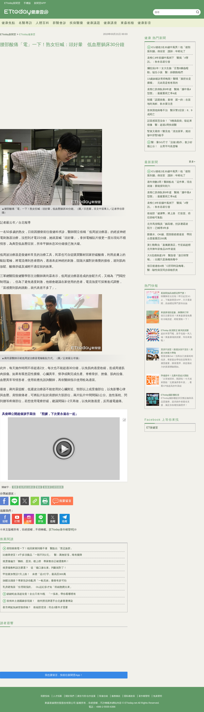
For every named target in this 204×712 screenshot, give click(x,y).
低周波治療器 (27, 487)
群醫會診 (59, 23)
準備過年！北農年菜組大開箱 (175, 375)
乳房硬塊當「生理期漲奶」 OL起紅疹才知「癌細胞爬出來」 (37, 586)
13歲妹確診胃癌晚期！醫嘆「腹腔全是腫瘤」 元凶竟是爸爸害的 (169, 80)
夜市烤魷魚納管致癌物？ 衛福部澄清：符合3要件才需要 (35, 607)
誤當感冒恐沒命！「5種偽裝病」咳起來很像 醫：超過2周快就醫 (169, 122)
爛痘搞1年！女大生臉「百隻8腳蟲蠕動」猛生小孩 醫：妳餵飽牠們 (167, 70)
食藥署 (47, 487)
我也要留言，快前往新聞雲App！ (64, 675)
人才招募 (57, 696)
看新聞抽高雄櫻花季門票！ (173, 293)
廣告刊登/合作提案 (86, 696)
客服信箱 (103, 696)
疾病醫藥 (76, 23)
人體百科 (42, 23)
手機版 (27, 3)
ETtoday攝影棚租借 (170, 395)
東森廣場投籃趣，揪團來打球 (175, 312)
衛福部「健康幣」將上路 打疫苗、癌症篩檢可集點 (169, 215)
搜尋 (198, 12)
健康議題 (93, 23)
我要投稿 (45, 696)
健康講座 (110, 23)
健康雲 (26, 12)
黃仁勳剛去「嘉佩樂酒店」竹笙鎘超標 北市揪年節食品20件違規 (170, 246)
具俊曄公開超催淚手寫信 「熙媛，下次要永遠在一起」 (40, 414)
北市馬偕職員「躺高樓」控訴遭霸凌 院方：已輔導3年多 (169, 225)
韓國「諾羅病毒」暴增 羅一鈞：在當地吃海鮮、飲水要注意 (169, 101)
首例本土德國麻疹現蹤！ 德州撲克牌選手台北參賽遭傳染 (38, 601)
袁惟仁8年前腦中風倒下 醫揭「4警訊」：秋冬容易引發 (167, 59)
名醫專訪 (25, 23)
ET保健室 (152, 427)
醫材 (39, 487)
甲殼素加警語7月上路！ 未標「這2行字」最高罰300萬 (34, 574)
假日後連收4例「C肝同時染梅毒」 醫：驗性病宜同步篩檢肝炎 (168, 267)
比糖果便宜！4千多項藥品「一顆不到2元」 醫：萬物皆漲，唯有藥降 (42, 554)
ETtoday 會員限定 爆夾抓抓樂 (175, 330)
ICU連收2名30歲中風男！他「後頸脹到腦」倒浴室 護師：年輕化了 (168, 49)
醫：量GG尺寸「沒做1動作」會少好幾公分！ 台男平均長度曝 (169, 144)
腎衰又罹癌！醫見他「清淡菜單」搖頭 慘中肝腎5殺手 (170, 133)
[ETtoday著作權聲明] (61, 529)
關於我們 (69, 696)
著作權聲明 (144, 696)
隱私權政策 (129, 696)
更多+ (192, 161)
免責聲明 (157, 696)
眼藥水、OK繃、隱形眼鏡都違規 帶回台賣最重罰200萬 (169, 236)
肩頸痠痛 (58, 487)
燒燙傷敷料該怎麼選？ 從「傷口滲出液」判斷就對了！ (34, 567)
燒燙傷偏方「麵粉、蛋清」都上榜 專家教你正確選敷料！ (36, 561)
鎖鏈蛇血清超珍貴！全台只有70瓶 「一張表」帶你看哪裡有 (39, 594)
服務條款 (116, 696)
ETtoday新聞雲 (12, 3)
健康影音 (144, 23)
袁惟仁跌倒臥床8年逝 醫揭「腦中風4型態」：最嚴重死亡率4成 (169, 91)
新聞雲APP (40, 3)
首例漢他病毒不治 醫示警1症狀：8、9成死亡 (169, 112)
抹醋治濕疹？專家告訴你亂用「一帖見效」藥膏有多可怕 (34, 580)
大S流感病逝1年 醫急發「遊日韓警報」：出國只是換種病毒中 (168, 257)
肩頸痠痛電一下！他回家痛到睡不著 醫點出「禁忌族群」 (38, 548)
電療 (15, 487)
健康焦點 (8, 23)
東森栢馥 (127, 23)
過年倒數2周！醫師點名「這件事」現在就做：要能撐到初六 (169, 183)
